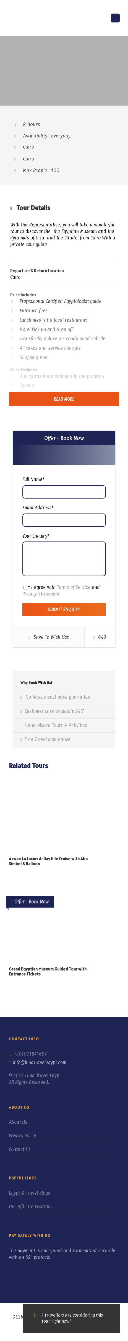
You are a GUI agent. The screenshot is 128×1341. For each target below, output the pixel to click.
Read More (64, 399)
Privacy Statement (40, 594)
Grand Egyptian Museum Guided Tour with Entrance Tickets (48, 971)
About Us (18, 1122)
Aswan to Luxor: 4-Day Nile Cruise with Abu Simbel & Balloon (48, 861)
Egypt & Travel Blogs (29, 1193)
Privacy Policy (22, 1135)
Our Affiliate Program (30, 1206)
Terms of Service (73, 587)
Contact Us (20, 1149)
